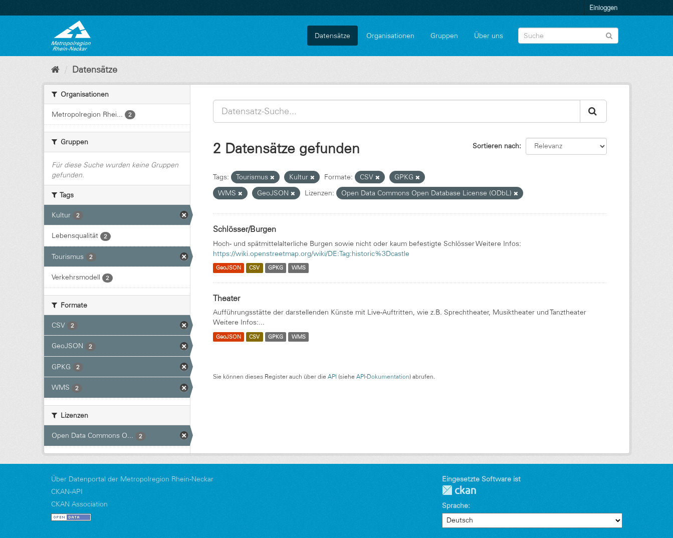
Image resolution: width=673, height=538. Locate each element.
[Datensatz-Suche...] (396, 111)
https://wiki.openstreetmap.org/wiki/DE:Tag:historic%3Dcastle (311, 253)
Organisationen (390, 35)
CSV (254, 268)
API (332, 376)
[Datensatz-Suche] (568, 36)
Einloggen (603, 8)
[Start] (55, 69)
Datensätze (332, 35)
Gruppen (444, 35)
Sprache (455, 505)
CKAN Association (79, 503)
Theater (226, 298)
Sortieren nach (496, 145)
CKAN (459, 490)
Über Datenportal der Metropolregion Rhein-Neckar (132, 478)
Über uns (488, 35)
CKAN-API (67, 491)
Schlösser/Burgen (244, 229)
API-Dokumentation (382, 376)
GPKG (275, 268)
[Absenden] (609, 35)
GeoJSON (228, 268)
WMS (299, 268)
